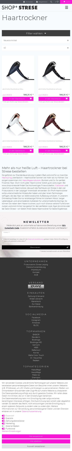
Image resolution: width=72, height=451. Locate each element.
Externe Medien (12, 426)
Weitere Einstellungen (11, 431)
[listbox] (18, 71)
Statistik (9, 418)
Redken (36, 360)
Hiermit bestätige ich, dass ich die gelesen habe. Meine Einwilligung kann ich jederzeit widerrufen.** (36, 240)
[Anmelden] (28, 2)
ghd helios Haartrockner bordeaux (51, 141)
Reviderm (36, 337)
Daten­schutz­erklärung (31, 411)
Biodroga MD (36, 342)
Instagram (36, 320)
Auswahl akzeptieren (36, 446)
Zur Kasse (36, 304)
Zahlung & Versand (36, 296)
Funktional (10, 429)
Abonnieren (49, 247)
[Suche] (51, 2)
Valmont (36, 345)
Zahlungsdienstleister (15, 421)
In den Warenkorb (20, 99)
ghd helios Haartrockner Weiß (13, 141)
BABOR (36, 334)
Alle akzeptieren (36, 436)
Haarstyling (7, 178)
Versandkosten (23, 102)
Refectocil (36, 350)
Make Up (36, 375)
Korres (36, 353)
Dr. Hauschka (36, 358)
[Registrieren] (42, 2)
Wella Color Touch (36, 355)
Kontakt (36, 272)
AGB (36, 275)
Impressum (36, 270)
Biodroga (36, 340)
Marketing (10, 423)
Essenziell (10, 416)
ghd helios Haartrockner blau (13, 89)
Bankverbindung (36, 306)
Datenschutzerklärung (36, 267)
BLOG (36, 325)
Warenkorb (36, 301)
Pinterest (36, 323)
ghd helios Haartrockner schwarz (50, 89)
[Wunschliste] (57, 2)
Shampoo (36, 377)
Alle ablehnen (36, 441)
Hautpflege (36, 372)
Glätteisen (59, 185)
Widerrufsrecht (36, 299)
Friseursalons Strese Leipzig (36, 264)
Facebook (36, 317)
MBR (36, 347)
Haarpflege (36, 370)
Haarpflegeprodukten (31, 180)
